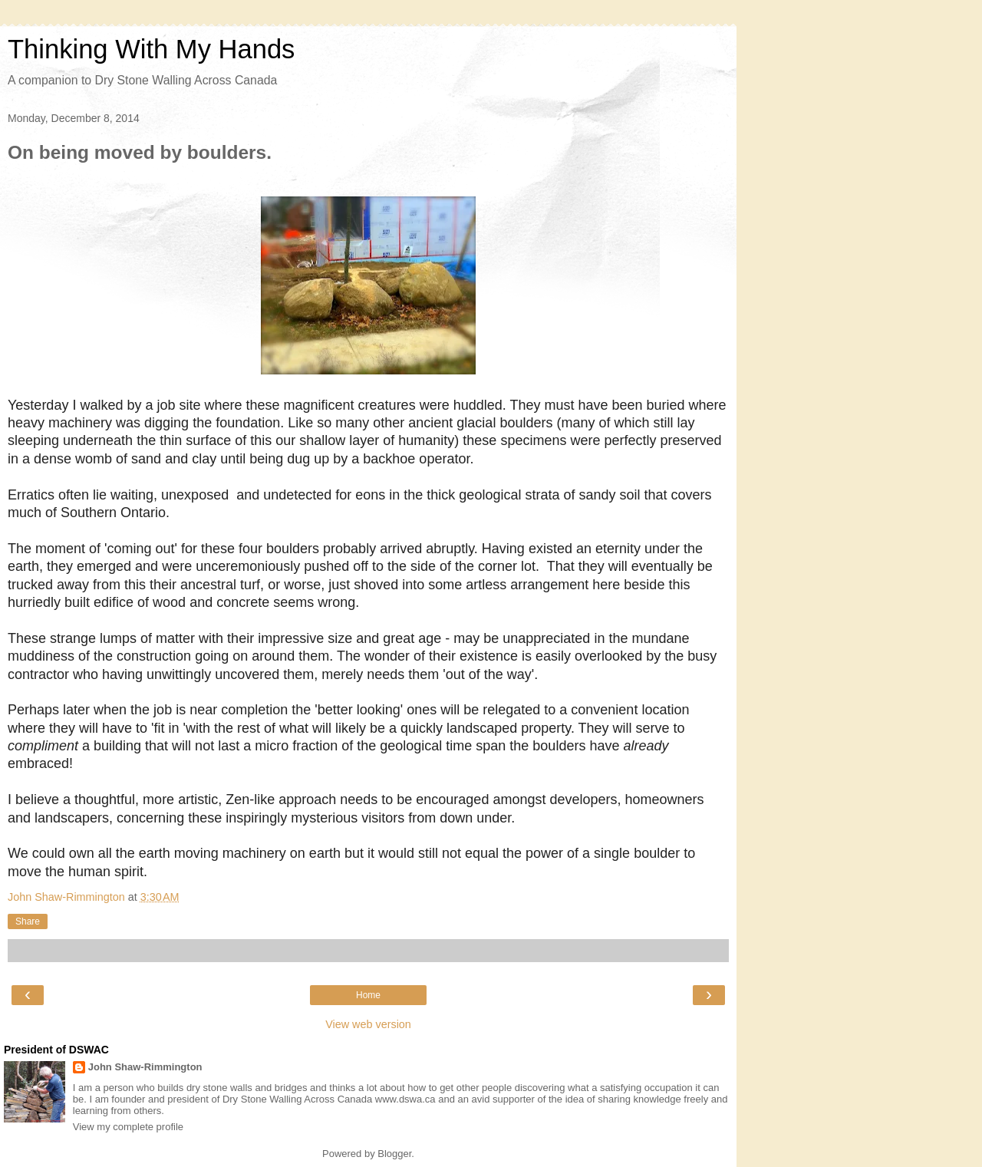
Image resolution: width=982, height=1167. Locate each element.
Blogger (394, 1153)
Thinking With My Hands (151, 49)
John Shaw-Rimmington (145, 1067)
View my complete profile (128, 1126)
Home (368, 995)
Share (27, 921)
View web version (368, 1024)
